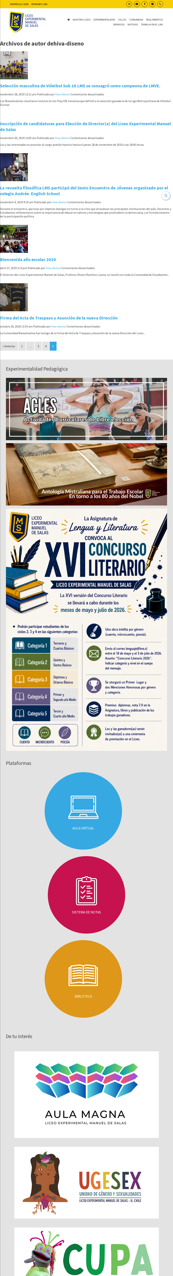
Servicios (119, 24)
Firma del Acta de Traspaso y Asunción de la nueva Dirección (59, 318)
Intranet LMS (39, 4)
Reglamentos (154, 19)
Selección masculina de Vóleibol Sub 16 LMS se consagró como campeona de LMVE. (80, 86)
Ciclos (122, 19)
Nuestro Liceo (82, 19)
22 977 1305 (79, 1186)
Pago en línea (86, 1245)
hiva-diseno (62, 94)
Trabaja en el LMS (152, 24)
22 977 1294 (102, 1181)
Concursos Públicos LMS (26, 1167)
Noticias (133, 24)
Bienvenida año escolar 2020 (28, 259)
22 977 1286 (102, 1186)
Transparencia (86, 1238)
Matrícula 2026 (19, 4)
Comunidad (136, 19)
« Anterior (9, 346)
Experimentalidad (104, 19)
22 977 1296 (79, 1181)
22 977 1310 (101, 1191)
